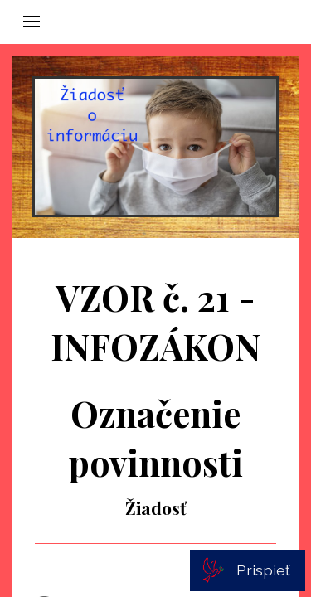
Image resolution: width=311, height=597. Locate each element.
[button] (31, 21)
